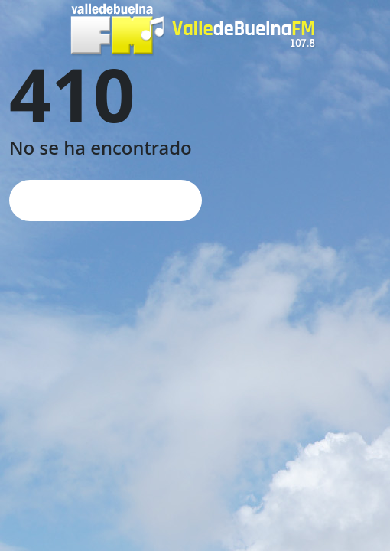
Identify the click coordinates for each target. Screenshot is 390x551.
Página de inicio (105, 200)
